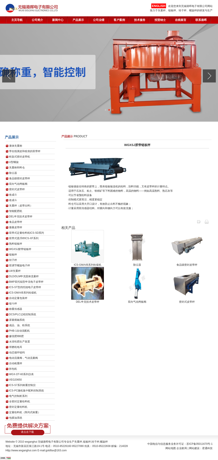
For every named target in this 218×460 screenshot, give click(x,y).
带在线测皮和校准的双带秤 (24, 151)
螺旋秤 (104, 441)
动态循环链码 (17, 352)
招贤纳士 (160, 20)
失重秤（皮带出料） (21, 205)
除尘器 (13, 173)
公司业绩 (98, 20)
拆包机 (13, 368)
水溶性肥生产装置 (19, 341)
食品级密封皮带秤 (19, 178)
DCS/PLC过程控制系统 (22, 314)
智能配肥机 (15, 211)
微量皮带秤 (15, 227)
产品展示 (78, 20)
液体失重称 (15, 145)
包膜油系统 (15, 417)
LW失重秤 (15, 270)
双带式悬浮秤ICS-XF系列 (23, 238)
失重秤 (78, 441)
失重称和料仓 (17, 167)
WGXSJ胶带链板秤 (20, 249)
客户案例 (119, 20)
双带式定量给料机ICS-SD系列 (26, 232)
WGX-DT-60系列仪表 (21, 374)
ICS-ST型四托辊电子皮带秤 (25, 287)
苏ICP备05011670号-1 (199, 443)
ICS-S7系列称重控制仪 (22, 385)
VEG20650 (15, 379)
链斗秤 (13, 303)
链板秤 (13, 254)
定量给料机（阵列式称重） (24, 412)
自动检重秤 (15, 363)
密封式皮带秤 (17, 189)
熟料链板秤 (15, 243)
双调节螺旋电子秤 (19, 265)
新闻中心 (57, 20)
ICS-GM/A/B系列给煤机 (23, 292)
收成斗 (13, 194)
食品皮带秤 (15, 221)
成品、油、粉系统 (19, 325)
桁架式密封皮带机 (19, 156)
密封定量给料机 (18, 406)
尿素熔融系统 (17, 319)
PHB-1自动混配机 (19, 330)
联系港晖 (201, 20)
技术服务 (139, 20)
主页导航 (17, 20)
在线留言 (180, 20)
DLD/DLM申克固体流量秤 (24, 276)
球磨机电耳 (15, 347)
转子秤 (13, 260)
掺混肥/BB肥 (16, 336)
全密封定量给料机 (19, 401)
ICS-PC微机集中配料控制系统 (26, 390)
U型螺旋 (14, 162)
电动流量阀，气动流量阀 (23, 357)
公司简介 (37, 20)
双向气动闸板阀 (18, 183)
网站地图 (170, 448)
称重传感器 (15, 309)
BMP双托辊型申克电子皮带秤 (26, 281)
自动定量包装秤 (18, 298)
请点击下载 (27, 431)
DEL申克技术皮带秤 (20, 216)
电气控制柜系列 (18, 396)
